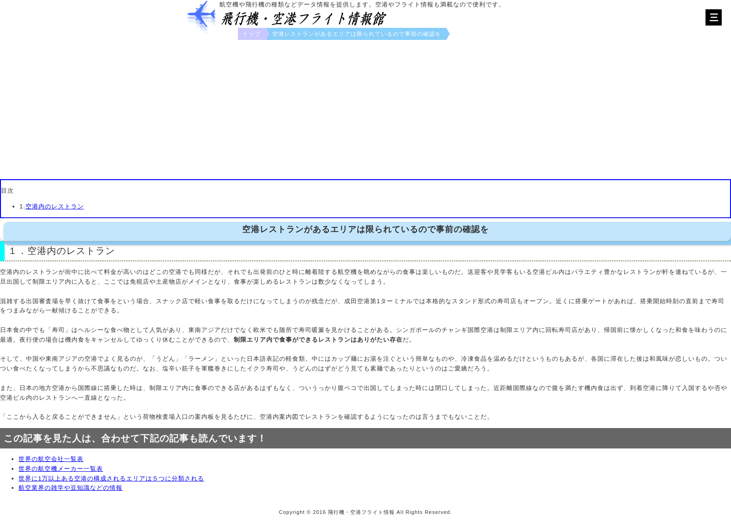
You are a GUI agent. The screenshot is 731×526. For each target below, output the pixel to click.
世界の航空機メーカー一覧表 (61, 468)
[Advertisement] (365, 110)
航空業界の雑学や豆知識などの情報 (70, 487)
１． (17, 251)
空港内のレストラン (55, 206)
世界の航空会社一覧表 (51, 458)
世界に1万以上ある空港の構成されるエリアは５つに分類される (111, 478)
